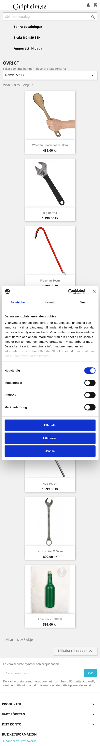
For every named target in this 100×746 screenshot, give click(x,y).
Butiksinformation (19, 734)
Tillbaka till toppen (75, 651)
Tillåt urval (50, 438)
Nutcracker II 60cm (50, 551)
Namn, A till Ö (50, 75)
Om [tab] (82, 302)
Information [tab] (50, 302)
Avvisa (50, 451)
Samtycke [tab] (18, 302)
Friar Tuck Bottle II (50, 619)
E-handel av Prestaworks (19, 741)
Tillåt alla (50, 425)
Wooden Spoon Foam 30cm (50, 145)
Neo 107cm (50, 483)
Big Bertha (50, 213)
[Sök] (50, 16)
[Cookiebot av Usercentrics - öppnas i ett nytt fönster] (68, 291)
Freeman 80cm (50, 280)
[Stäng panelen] (94, 291)
